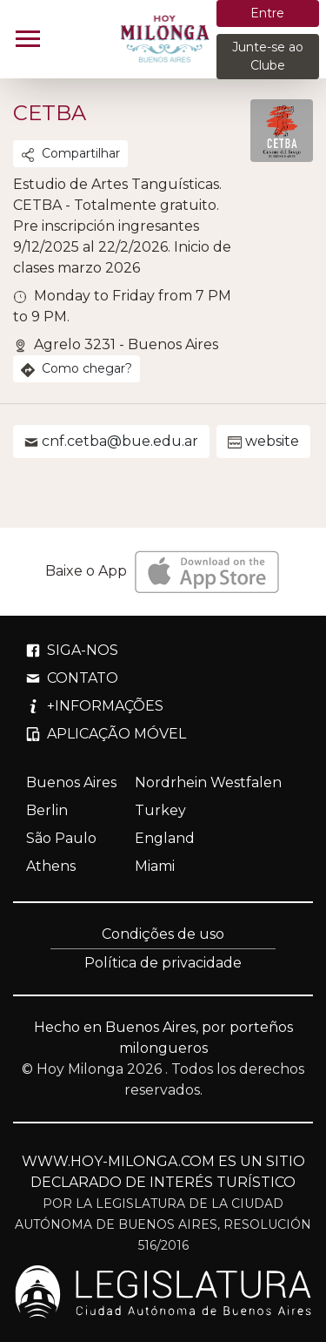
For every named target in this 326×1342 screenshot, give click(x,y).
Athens (51, 866)
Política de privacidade (163, 962)
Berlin (47, 810)
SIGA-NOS (72, 650)
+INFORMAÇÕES (94, 706)
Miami (155, 866)
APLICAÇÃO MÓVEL (106, 733)
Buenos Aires (71, 782)
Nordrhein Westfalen (208, 782)
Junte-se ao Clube (267, 56)
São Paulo (61, 838)
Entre (267, 13)
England (165, 838)
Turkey (160, 810)
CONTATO (72, 678)
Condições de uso (163, 934)
